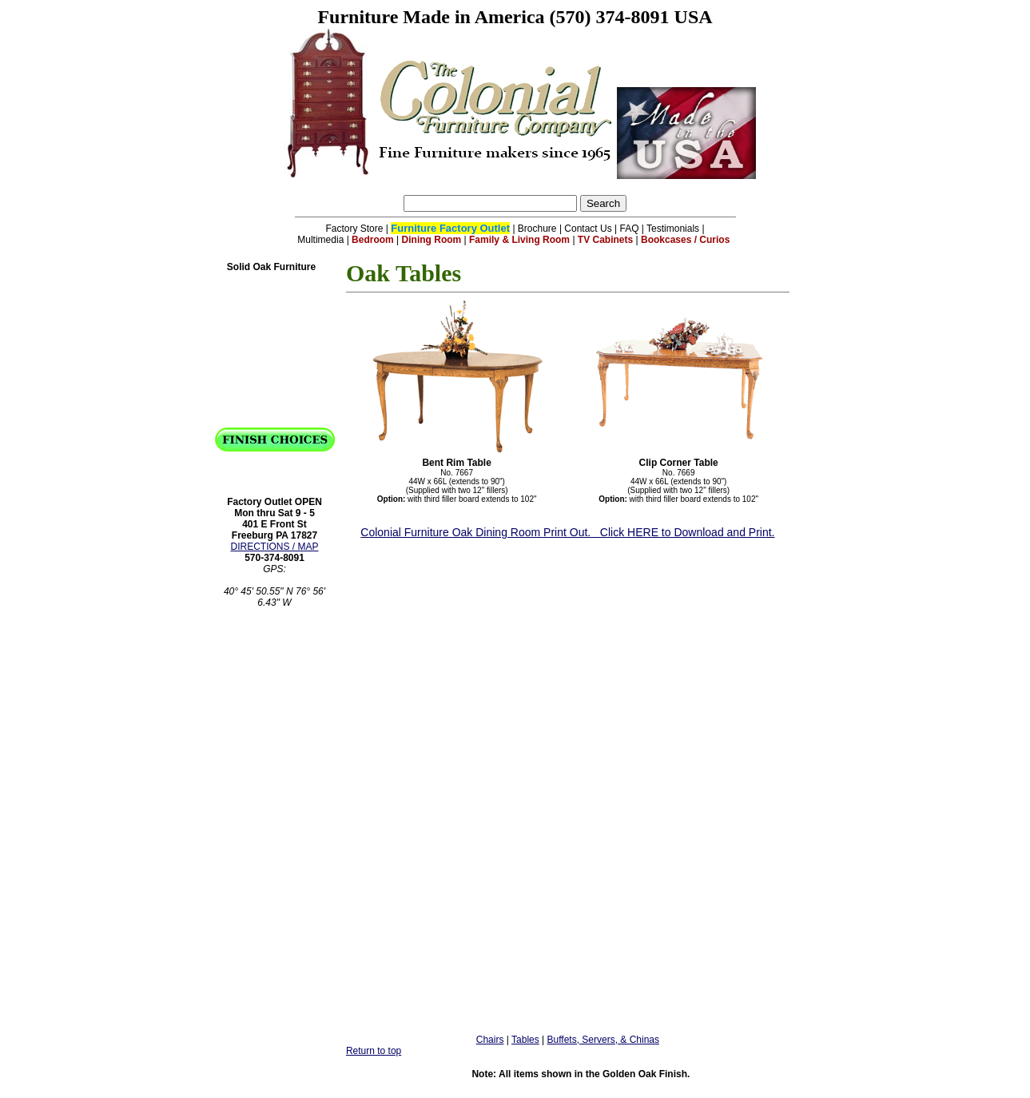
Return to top (373, 1050)
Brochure (537, 228)
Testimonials (672, 228)
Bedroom (373, 239)
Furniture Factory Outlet (450, 228)
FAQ (629, 228)
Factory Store (354, 228)
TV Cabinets (605, 239)
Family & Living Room (519, 239)
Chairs (490, 1039)
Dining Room (432, 239)
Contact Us (587, 228)
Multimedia (320, 239)
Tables (525, 1039)
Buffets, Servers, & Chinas (603, 1039)
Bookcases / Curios (685, 239)
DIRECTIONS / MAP (274, 546)
